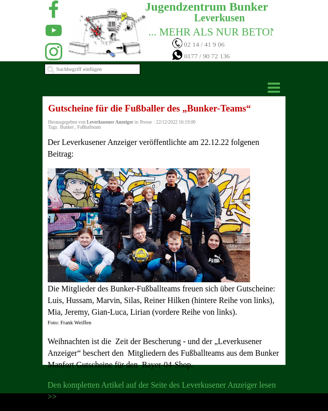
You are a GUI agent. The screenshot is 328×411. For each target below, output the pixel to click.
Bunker (66, 127)
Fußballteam (89, 127)
